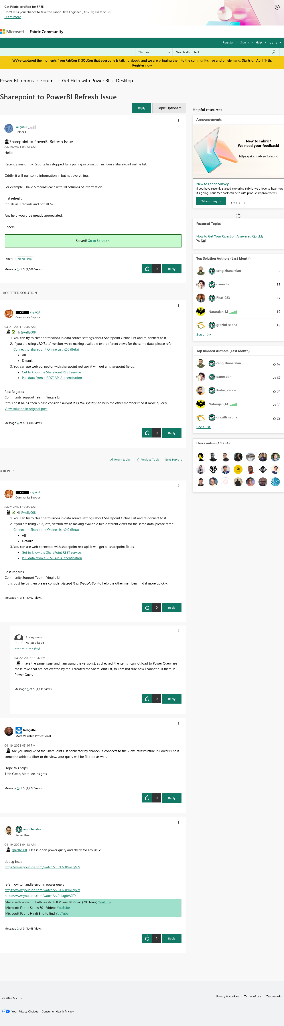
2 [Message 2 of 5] (18, 928)
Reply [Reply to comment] (172, 433)
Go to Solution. (99, 240)
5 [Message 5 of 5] (28, 689)
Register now (142, 65)
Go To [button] (274, 42)
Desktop (124, 80)
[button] (141, 107)
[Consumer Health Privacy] (58, 1011)
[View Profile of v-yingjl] (35, 312)
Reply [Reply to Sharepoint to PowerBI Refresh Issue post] (172, 269)
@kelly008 (28, 332)
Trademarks (274, 996)
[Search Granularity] (154, 52)
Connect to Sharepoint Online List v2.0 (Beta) (46, 349)
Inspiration (93, 31)
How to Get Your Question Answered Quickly (230, 236)
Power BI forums (17, 80)
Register (228, 42)
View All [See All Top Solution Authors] (203, 334)
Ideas (111, 31)
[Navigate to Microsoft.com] (12, 31)
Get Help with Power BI (85, 80)
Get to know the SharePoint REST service (51, 372)
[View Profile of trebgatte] (29, 730)
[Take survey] (211, 201)
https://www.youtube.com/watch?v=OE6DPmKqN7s (42, 867)
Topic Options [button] (167, 108)
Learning (167, 31)
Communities (130, 31)
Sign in (244, 42)
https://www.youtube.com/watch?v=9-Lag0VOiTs (40, 895)
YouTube (104, 902)
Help (259, 42)
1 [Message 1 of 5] (18, 269)
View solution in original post (26, 408)
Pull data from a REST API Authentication (52, 377)
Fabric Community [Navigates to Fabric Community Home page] (46, 31)
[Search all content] (226, 52)
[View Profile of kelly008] (21, 126)
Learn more (12, 17)
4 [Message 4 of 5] (18, 423)
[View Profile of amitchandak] (32, 829)
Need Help (25, 258)
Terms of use (252, 996)
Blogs (150, 31)
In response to (27, 648)
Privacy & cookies (227, 996)
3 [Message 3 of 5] (18, 788)
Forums (73, 31)
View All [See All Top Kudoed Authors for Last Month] (203, 427)
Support (186, 31)
